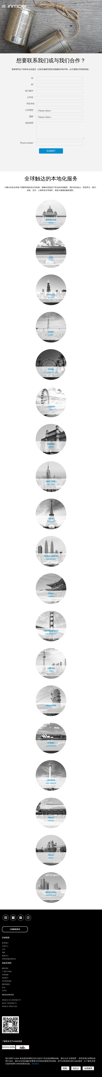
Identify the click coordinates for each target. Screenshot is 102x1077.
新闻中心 (5, 956)
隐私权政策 (6, 984)
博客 (3, 952)
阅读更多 (35, 1064)
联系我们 (5, 943)
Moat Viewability (9, 1003)
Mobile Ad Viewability (11, 1000)
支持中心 (5, 946)
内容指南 (5, 975)
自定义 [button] (76, 1068)
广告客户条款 (7, 971)
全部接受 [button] (88, 1068)
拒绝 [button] (65, 1068)
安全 (3, 987)
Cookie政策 (6, 981)
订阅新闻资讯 (15, 929)
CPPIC (4, 991)
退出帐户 (5, 978)
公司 (3, 949)
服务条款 (5, 968)
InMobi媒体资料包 (9, 959)
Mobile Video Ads (9, 1006)
